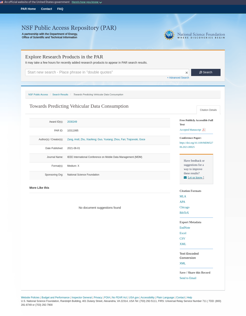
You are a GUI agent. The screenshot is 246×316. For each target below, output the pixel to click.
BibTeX (184, 212)
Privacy (98, 297)
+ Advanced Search (178, 77)
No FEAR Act (119, 297)
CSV (182, 238)
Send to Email (188, 278)
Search (205, 72)
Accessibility (147, 297)
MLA (183, 196)
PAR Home (28, 8)
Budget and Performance (56, 297)
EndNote (185, 227)
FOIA (107, 297)
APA (182, 201)
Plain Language (165, 297)
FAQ (60, 8)
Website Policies (30, 297)
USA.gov (134, 297)
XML (183, 244)
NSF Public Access (38, 94)
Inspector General (82, 297)
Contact (46, 8)
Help (189, 297)
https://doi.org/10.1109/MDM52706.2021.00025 (196, 144)
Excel (183, 233)
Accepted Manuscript (193, 129)
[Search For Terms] (107, 72)
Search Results (60, 94)
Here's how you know (87, 2)
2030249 (72, 121)
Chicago (184, 207)
